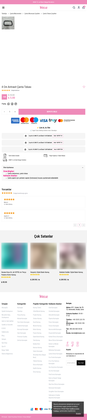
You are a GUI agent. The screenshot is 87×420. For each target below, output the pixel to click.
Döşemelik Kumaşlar (55, 333)
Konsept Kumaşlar (22, 329)
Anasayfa (5, 307)
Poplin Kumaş (37, 315)
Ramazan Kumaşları (55, 388)
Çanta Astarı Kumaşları (55, 354)
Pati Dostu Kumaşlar (55, 374)
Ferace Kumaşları (54, 326)
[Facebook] (67, 343)
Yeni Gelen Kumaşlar (23, 322)
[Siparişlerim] (78, 7)
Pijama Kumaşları (54, 318)
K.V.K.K (4, 328)
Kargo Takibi (5, 350)
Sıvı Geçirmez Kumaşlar (56, 367)
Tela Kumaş (36, 340)
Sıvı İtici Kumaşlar (54, 371)
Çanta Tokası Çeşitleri (49, 14)
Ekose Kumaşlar (38, 364)
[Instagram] (72, 343)
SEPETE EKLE (52, 112)
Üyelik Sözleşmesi (7, 311)
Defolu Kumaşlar (22, 340)
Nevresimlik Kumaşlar (55, 329)
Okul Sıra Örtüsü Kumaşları (56, 384)
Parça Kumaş (21, 315)
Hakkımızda (5, 332)
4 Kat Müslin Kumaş (39, 311)
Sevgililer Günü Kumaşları (56, 391)
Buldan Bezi (36, 344)
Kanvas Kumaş (37, 347)
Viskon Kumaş (37, 318)
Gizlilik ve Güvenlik (7, 325)
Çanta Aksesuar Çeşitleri (33, 14)
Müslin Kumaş (37, 326)
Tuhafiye (5, 14)
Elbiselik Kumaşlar (54, 315)
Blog (3, 335)
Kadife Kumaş (37, 368)
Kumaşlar (20, 307)
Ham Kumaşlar (21, 333)
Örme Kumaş (37, 372)
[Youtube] (67, 345)
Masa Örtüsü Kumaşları (55, 340)
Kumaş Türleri (37, 307)
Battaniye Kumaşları (54, 350)
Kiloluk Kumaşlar (22, 318)
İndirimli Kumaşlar (22, 326)
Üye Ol (3, 346)
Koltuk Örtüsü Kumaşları (56, 336)
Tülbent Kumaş (37, 361)
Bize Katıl (81, 363)
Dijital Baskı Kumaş (38, 336)
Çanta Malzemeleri (17, 14)
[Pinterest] (77, 343)
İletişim (4, 339)
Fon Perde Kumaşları (55, 357)
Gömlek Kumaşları (54, 311)
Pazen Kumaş (37, 333)
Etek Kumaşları (53, 307)
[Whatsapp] (77, 345)
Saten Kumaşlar (37, 351)
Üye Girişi (4, 343)
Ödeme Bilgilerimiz (7, 354)
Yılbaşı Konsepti (53, 401)
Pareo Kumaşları (53, 322)
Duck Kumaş (36, 322)
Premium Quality (22, 336)
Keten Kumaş (37, 329)
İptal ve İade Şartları (8, 321)
